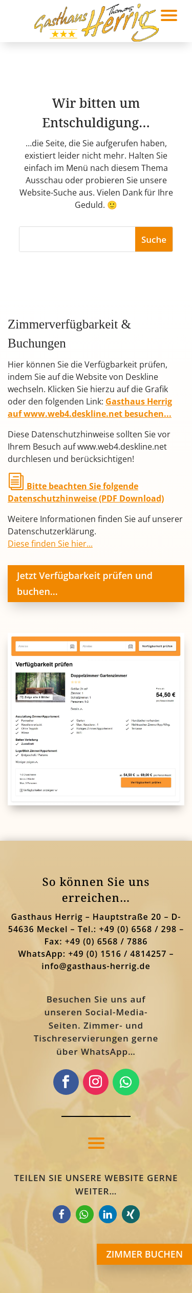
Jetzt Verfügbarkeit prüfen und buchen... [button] (85, 583)
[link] (96, 802)
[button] (96, 1142)
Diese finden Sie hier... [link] (50, 543)
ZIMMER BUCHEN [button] (144, 1254)
